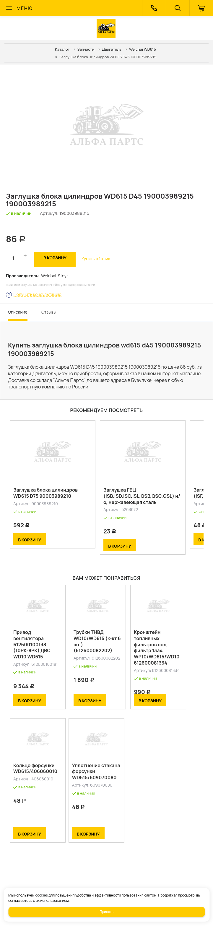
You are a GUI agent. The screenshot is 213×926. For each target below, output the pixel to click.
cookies (41, 895)
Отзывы (48, 312)
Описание (17, 312)
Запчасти (86, 49)
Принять (106, 912)
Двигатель (111, 49)
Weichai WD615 (142, 49)
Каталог (62, 49)
